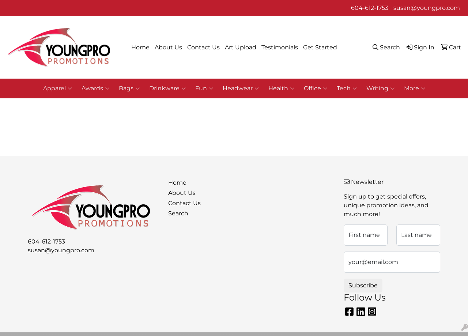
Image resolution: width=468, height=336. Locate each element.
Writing (380, 88)
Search (178, 213)
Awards (95, 88)
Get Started (320, 47)
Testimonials (279, 47)
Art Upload (240, 47)
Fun (204, 88)
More (414, 88)
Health (281, 88)
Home (140, 47)
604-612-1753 (369, 7)
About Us (168, 47)
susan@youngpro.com (426, 7)
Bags (129, 88)
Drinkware (167, 88)
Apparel (57, 88)
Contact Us (203, 47)
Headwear (241, 88)
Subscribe (363, 285)
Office (315, 88)
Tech (347, 88)
